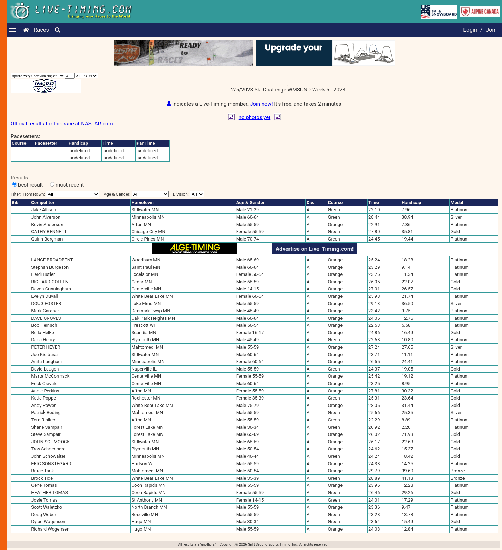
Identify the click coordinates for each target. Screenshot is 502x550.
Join (491, 29)
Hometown (143, 202)
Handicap (411, 202)
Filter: (55, 194)
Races (41, 29)
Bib (15, 202)
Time (373, 202)
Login (470, 29)
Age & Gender (250, 202)
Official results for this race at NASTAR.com (62, 123)
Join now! (261, 104)
